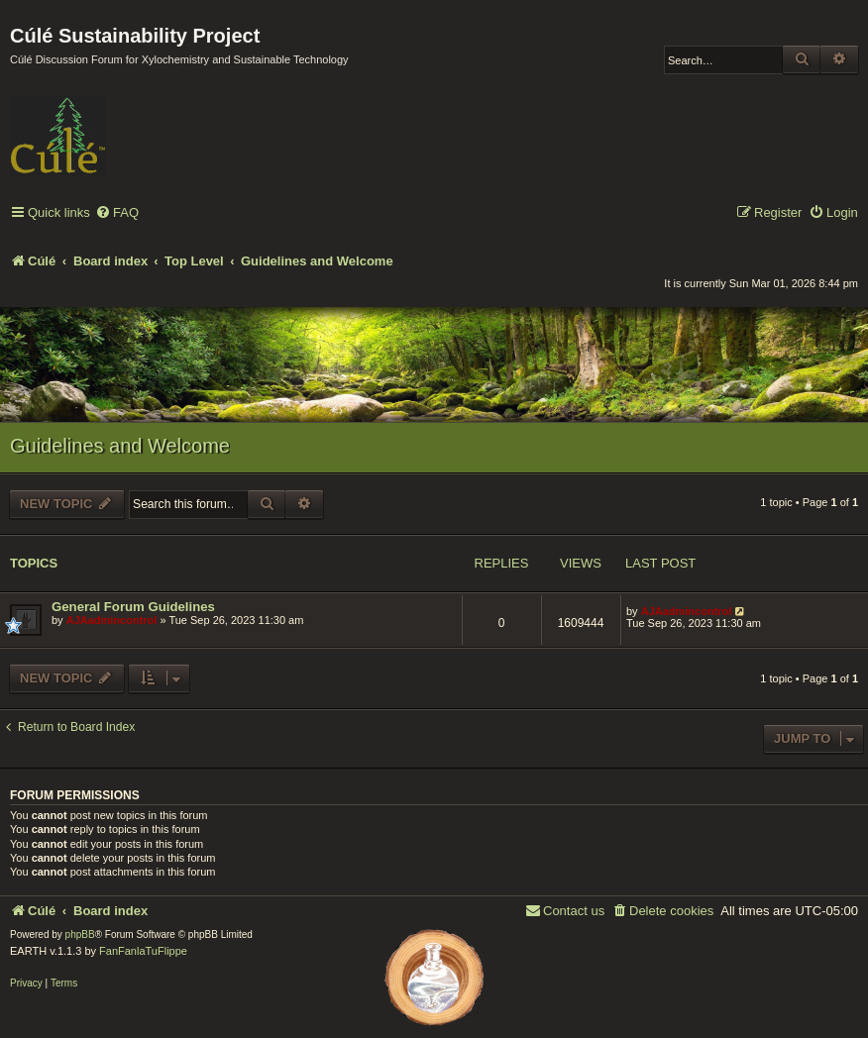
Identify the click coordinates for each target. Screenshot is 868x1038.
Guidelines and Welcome (120, 446)
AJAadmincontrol (112, 620)
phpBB (80, 934)
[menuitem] (117, 213)
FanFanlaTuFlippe (143, 951)
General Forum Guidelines (133, 606)
